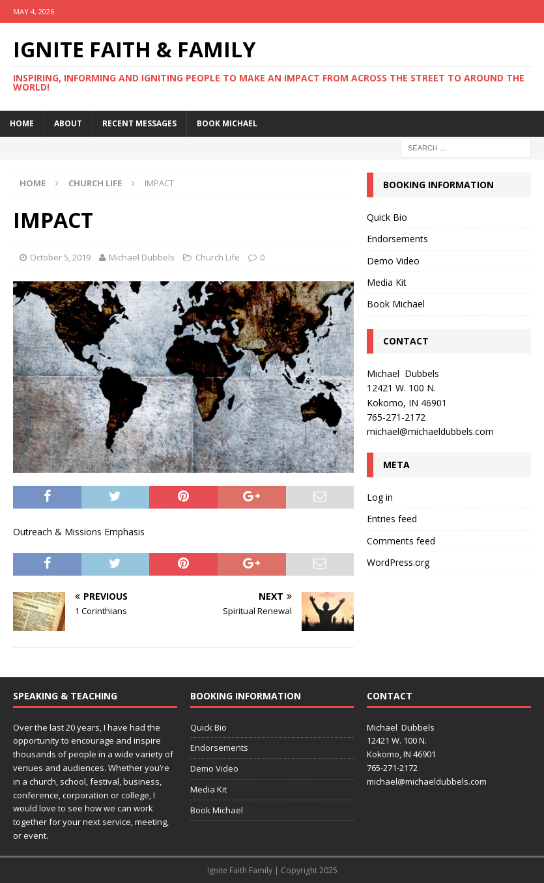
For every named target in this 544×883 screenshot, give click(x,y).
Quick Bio (387, 217)
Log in (380, 497)
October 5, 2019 (60, 257)
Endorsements (397, 238)
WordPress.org (398, 562)
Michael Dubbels (142, 257)
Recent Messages (139, 123)
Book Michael (227, 123)
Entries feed (392, 518)
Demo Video (393, 261)
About (68, 123)
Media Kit (387, 282)
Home (22, 123)
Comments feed (401, 541)
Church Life (217, 257)
